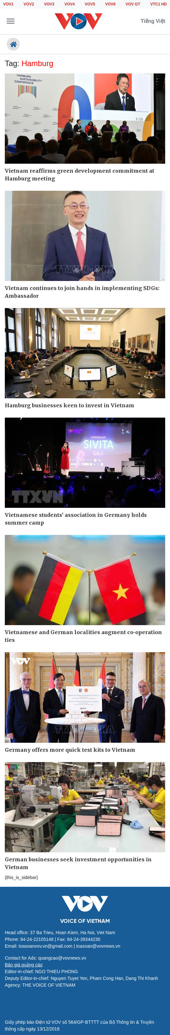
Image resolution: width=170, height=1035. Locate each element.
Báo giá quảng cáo (23, 964)
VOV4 (69, 4)
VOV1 (8, 4)
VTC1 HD (158, 4)
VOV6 (110, 4)
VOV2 (29, 4)
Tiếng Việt (153, 21)
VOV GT (133, 4)
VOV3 (49, 4)
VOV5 (90, 4)
